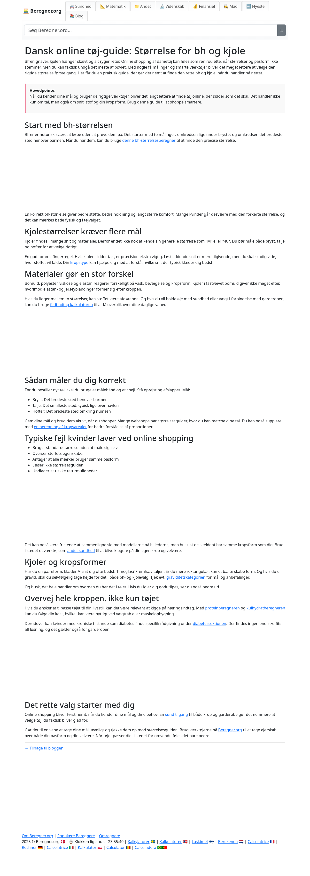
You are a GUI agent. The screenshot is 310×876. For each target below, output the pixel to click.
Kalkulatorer (171, 841)
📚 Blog (77, 16)
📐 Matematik (113, 6)
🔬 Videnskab (172, 6)
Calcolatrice (57, 847)
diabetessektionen (209, 623)
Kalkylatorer (138, 841)
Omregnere (109, 835)
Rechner (29, 847)
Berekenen (228, 841)
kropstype (79, 262)
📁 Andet (142, 6)
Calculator (115, 847)
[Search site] (151, 30)
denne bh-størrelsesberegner (149, 140)
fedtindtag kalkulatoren (71, 304)
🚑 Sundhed (81, 6)
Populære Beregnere (76, 835)
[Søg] (281, 30)
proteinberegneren (222, 608)
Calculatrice (258, 841)
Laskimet (200, 841)
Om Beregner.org (37, 835)
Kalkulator (87, 847)
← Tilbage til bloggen (44, 748)
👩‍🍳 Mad (230, 6)
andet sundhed (81, 550)
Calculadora (145, 847)
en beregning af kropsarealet (60, 426)
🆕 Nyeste (255, 6)
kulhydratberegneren (266, 608)
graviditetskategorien (185, 577)
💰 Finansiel (204, 6)
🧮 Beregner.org (42, 11)
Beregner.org (230, 730)
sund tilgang (176, 714)
